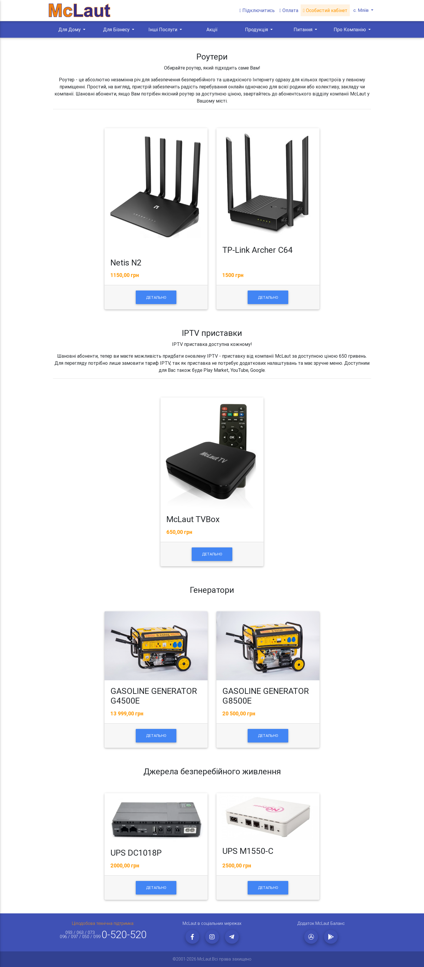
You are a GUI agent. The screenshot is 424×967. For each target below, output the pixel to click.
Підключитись (256, 11)
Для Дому (70, 29)
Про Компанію (350, 29)
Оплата (288, 11)
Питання (304, 29)
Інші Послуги (163, 29)
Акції (212, 29)
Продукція (257, 29)
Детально (156, 297)
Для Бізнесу (117, 29)
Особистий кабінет (324, 11)
